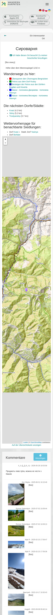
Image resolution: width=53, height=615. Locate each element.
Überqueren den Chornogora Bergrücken (28, 79)
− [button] (5, 143)
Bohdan (17, 135)
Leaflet (25, 442)
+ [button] (5, 139)
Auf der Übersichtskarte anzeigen (26, 445)
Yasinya (34, 132)
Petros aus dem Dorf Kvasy (22, 81)
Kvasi (11, 110)
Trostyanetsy (15, 116)
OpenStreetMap (36, 442)
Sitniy (11, 113)
